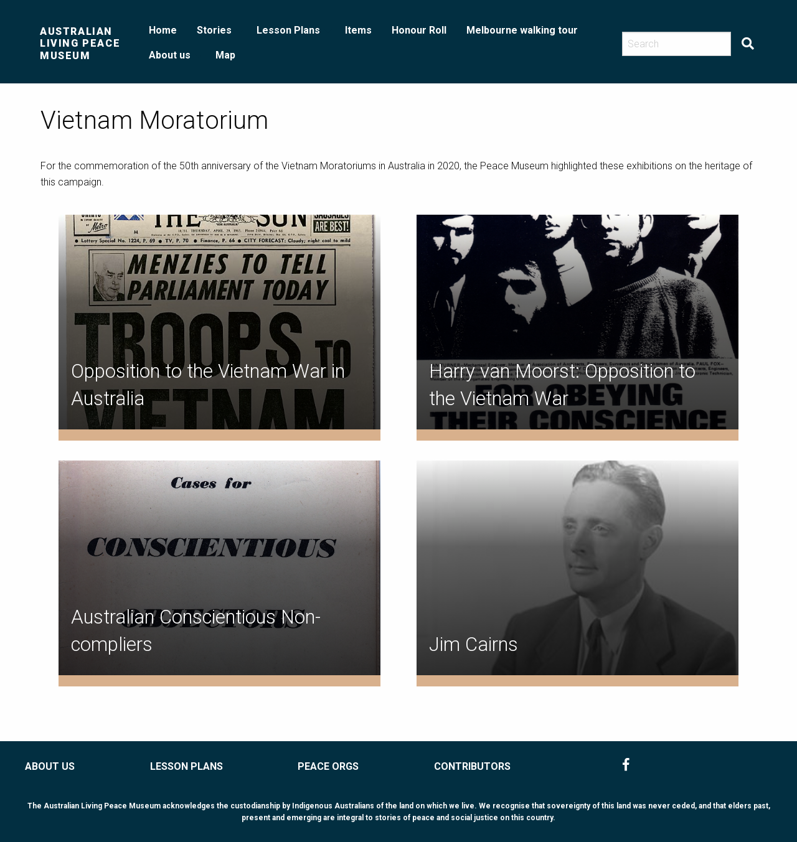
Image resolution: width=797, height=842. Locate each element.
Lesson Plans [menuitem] (288, 30)
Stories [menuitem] (214, 30)
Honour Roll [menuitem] (419, 30)
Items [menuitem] (358, 30)
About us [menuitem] (170, 55)
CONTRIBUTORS (472, 766)
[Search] (676, 44)
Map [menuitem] (225, 55)
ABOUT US (50, 766)
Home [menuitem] (163, 30)
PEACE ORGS (328, 766)
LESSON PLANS (186, 766)
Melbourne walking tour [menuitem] (522, 30)
